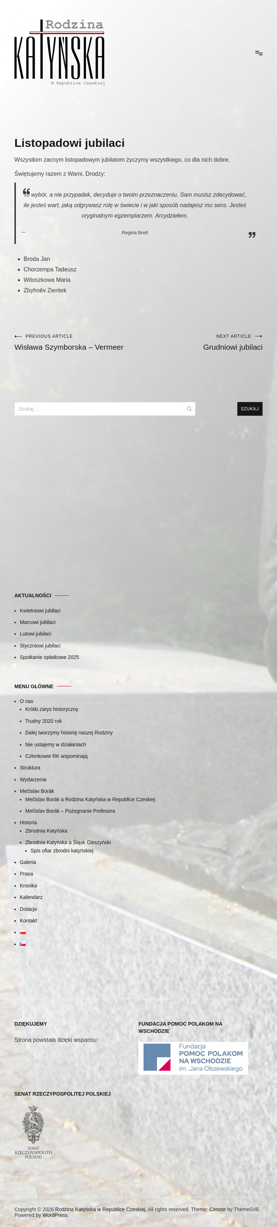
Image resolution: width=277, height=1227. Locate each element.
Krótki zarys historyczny (51, 709)
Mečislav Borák (37, 791)
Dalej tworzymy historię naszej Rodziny (69, 732)
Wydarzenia (33, 779)
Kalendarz (31, 897)
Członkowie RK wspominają (56, 756)
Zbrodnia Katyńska (46, 831)
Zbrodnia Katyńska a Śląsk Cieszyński (68, 842)
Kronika (28, 885)
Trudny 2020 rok (43, 721)
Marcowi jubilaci (38, 622)
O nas (26, 701)
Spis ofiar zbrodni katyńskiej (62, 850)
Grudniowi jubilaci (200, 342)
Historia (28, 822)
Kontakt (28, 920)
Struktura (30, 767)
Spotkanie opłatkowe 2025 (49, 657)
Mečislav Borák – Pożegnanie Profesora (70, 811)
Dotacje (28, 909)
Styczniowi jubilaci (40, 646)
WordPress (55, 1215)
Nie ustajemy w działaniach (55, 744)
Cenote (218, 1209)
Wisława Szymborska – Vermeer (76, 342)
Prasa (26, 874)
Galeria (28, 862)
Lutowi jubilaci (35, 634)
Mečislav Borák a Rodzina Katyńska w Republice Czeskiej (90, 799)
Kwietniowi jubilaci (40, 611)
